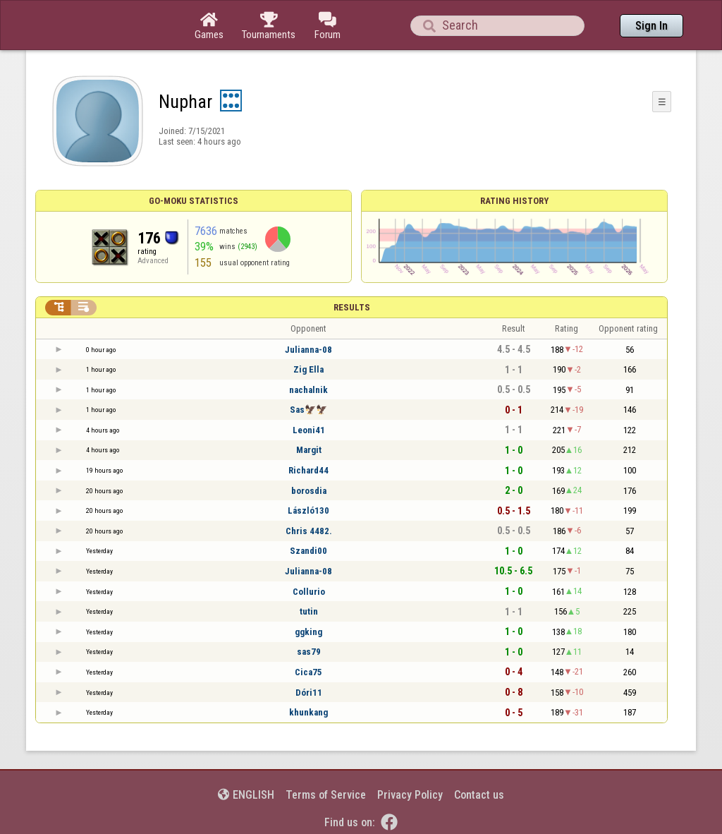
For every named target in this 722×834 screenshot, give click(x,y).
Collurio (309, 591)
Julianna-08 (308, 349)
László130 (308, 510)
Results (352, 307)
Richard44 (308, 470)
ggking (308, 632)
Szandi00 (308, 550)
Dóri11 (308, 692)
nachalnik (308, 390)
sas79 (309, 651)
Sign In (651, 25)
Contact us (479, 795)
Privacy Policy (410, 795)
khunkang (308, 712)
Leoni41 (309, 430)
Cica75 (308, 672)
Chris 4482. (309, 531)
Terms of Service (326, 795)
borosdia (308, 490)
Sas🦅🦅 (308, 409)
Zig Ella (308, 369)
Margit (309, 450)
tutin (309, 611)
